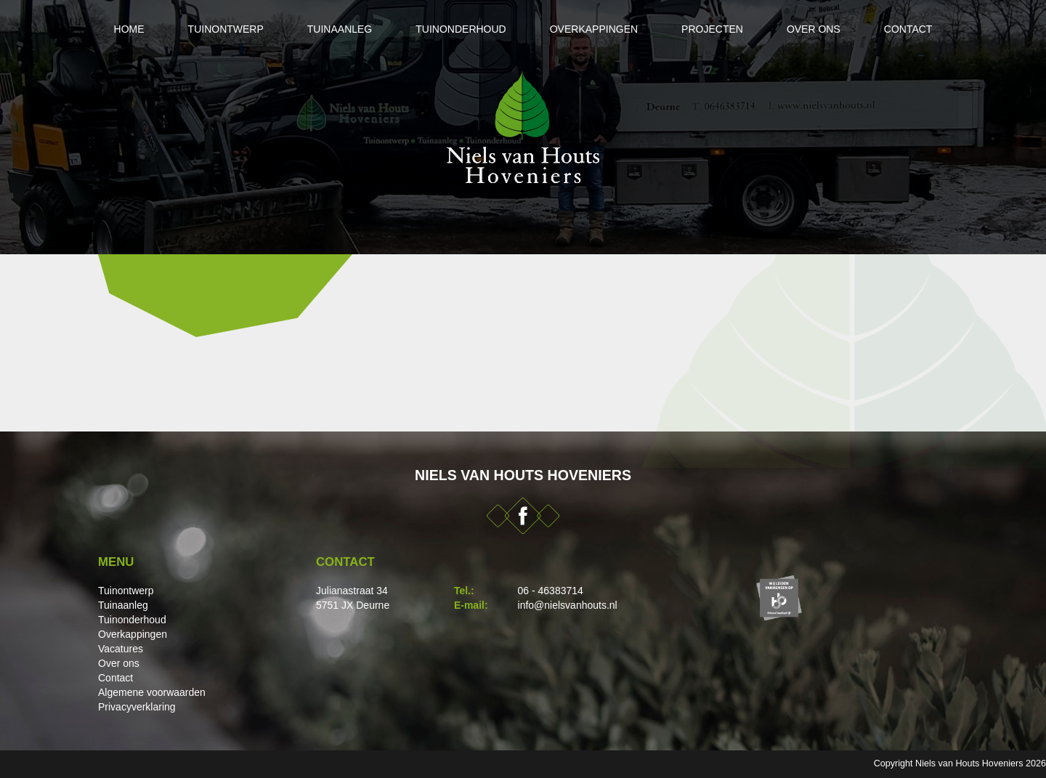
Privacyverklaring (137, 707)
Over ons (813, 29)
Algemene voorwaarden (152, 692)
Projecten (712, 29)
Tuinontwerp (226, 29)
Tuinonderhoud (460, 29)
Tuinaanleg (339, 29)
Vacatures (120, 649)
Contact (908, 29)
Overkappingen (594, 29)
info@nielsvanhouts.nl (567, 605)
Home (129, 29)
